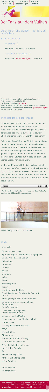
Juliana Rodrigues (40, 107)
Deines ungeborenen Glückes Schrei (19, 319)
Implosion (6, 264)
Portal (5, 280)
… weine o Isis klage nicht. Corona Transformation (14, 312)
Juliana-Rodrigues (23, 58)
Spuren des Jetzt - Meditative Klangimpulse (22, 255)
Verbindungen (21, 3)
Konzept (34, 1)
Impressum (25, 387)
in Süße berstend (10, 307)
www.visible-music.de (10, 387)
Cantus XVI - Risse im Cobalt (15, 258)
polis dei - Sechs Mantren (14, 316)
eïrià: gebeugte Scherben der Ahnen (19, 299)
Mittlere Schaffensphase (13, 358)
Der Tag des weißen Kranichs (15, 326)
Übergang (6, 274)
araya (4, 329)
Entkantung (7, 261)
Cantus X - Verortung (11, 251)
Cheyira (5, 267)
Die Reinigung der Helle (13, 290)
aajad (4, 277)
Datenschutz (36, 387)
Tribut (5, 271)
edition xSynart (9, 368)
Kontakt (34, 3)
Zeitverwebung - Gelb (12, 355)
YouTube (22, 103)
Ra (3, 351)
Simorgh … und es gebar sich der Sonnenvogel (17, 303)
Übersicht (6, 247)
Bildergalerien (9, 371)
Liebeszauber (8, 322)
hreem (5, 287)
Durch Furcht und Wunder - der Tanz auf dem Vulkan (20, 294)
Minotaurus (7, 335)
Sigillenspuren (9, 284)
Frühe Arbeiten (9, 361)
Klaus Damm (22, 1)
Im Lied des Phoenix (11, 348)
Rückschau (7, 3)
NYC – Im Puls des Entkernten (16, 345)
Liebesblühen (8, 332)
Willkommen (8, 1)
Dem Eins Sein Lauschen (13, 342)
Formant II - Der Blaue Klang (15, 339)
